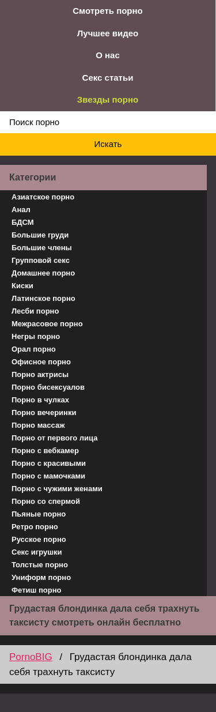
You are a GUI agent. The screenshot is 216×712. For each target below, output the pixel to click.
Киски (22, 285)
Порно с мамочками (48, 476)
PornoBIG (30, 656)
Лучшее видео (107, 33)
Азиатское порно (43, 197)
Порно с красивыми (49, 463)
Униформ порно (41, 577)
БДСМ (23, 222)
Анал (21, 209)
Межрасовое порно (47, 323)
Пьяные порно (39, 514)
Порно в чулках (40, 399)
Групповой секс (41, 260)
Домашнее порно (43, 273)
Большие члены (42, 247)
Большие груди (40, 235)
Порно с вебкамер (45, 450)
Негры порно (36, 336)
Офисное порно (41, 361)
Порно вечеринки (44, 412)
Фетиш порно (37, 590)
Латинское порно (43, 298)
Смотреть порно (108, 11)
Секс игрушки (37, 552)
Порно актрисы (40, 374)
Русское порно (39, 539)
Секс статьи (108, 77)
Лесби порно (35, 311)
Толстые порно (40, 564)
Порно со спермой (46, 501)
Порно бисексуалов (48, 387)
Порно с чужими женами (57, 488)
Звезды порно (107, 99)
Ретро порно (35, 526)
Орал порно (34, 349)
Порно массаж (38, 425)
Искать (108, 144)
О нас (108, 55)
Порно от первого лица (54, 438)
